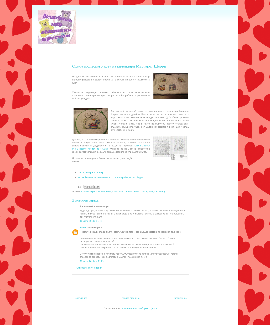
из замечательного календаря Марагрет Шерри (110, 177)
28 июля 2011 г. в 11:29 (91, 261)
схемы (136, 191)
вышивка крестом (90, 191)
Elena (83, 227)
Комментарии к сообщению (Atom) (140, 308)
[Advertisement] (100, 52)
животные (106, 191)
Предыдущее (180, 298)
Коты (114, 191)
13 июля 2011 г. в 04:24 (91, 221)
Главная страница (130, 298)
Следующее (81, 298)
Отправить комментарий (89, 267)
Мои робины (125, 191)
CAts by (90, 172)
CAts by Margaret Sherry (153, 191)
